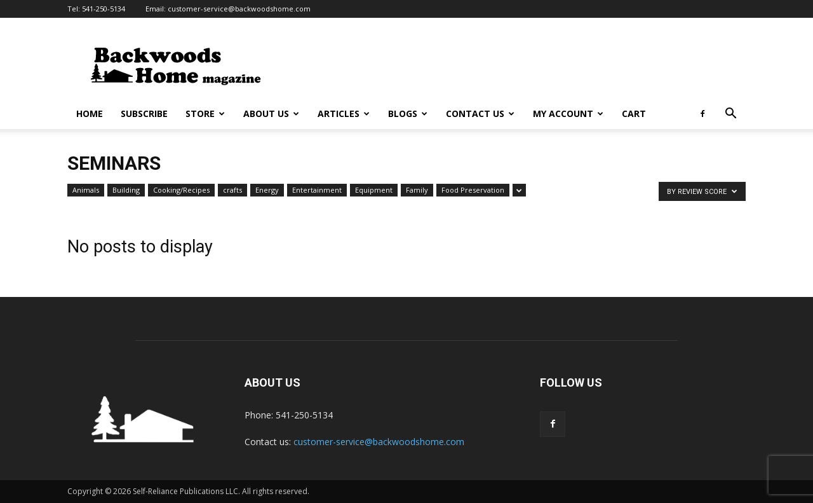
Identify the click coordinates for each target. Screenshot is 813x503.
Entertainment (317, 190)
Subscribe (144, 113)
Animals (85, 190)
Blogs (407, 113)
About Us (271, 113)
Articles (344, 113)
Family (417, 190)
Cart (634, 113)
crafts (232, 190)
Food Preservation (472, 190)
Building (126, 190)
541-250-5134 (103, 8)
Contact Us (480, 113)
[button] (730, 115)
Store (205, 113)
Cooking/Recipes (181, 190)
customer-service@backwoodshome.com (239, 8)
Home (89, 113)
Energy (267, 190)
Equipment (374, 190)
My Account (568, 113)
